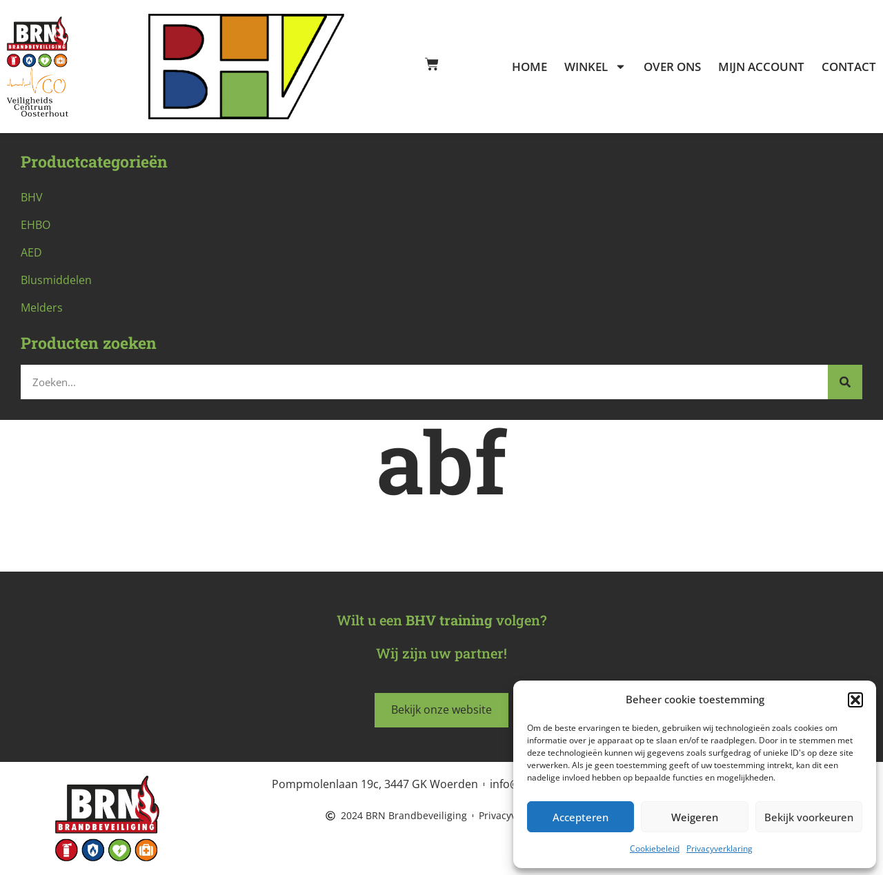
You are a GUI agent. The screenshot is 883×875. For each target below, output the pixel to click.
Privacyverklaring (719, 848)
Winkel (595, 67)
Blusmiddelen (56, 280)
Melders (42, 307)
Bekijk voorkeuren (808, 817)
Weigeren (694, 817)
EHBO (35, 224)
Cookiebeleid (654, 848)
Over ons (672, 67)
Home (529, 67)
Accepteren (580, 817)
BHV (32, 197)
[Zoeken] (845, 382)
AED (31, 252)
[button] (855, 700)
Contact (849, 67)
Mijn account (761, 67)
